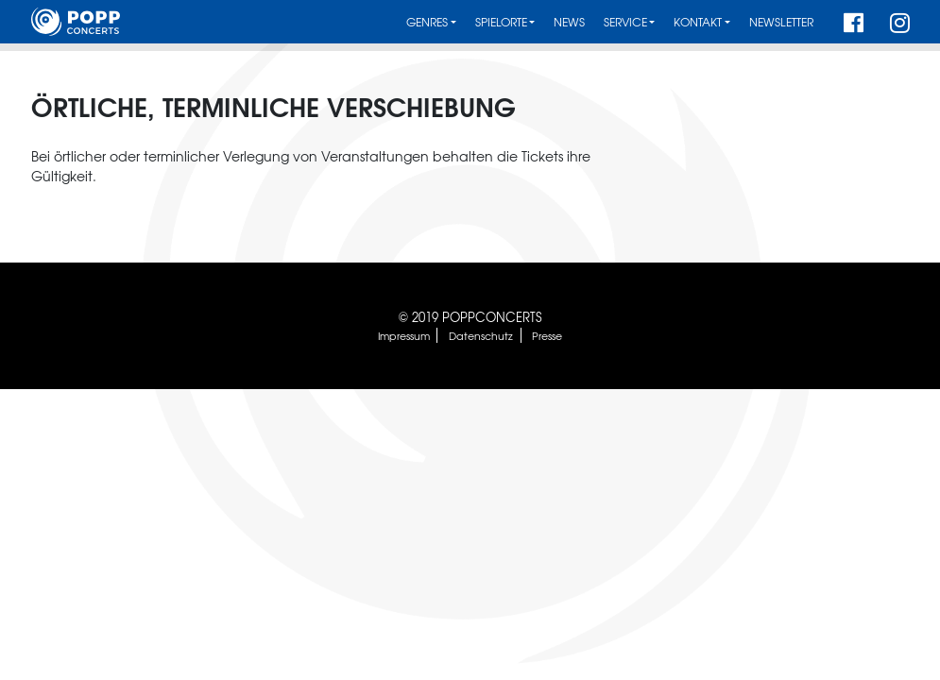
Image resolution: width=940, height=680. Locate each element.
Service (625, 22)
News (569, 22)
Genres (427, 22)
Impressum (404, 335)
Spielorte (501, 22)
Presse (547, 335)
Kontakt (698, 22)
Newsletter (781, 22)
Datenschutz (481, 335)
